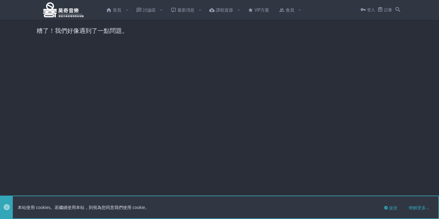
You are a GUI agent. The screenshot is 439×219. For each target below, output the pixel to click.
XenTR (68, 170)
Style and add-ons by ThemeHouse (170, 165)
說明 (381, 189)
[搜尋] (397, 10)
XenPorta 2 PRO (51, 176)
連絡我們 (303, 189)
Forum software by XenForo (86, 165)
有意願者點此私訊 (233, 86)
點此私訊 (277, 66)
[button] (127, 10)
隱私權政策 (364, 189)
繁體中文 (62, 189)
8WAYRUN (110, 176)
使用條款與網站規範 (332, 189)
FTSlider (44, 170)
